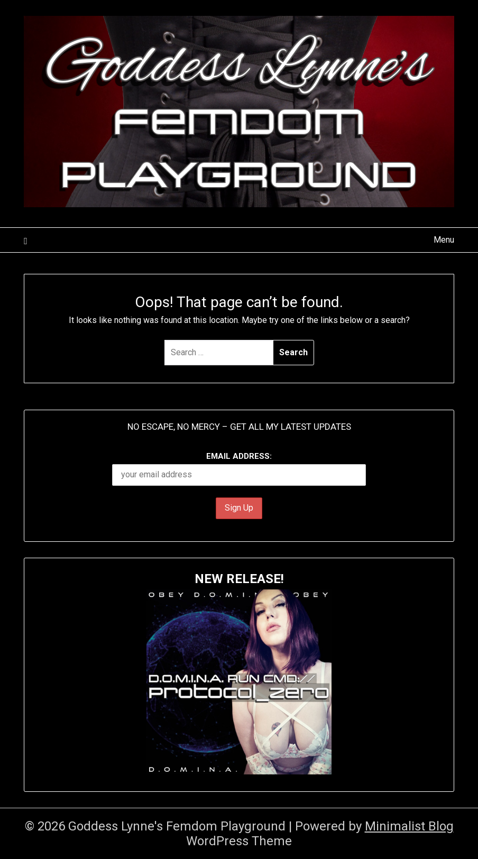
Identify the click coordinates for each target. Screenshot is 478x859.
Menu (444, 240)
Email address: (239, 468)
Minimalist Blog (409, 826)
